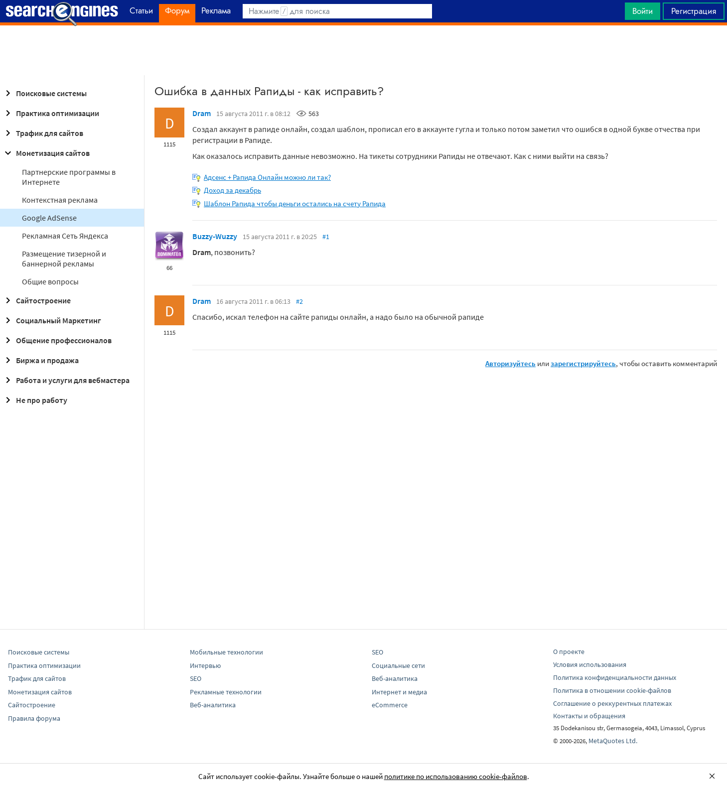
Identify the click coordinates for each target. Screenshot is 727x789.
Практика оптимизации (50, 113)
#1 (325, 236)
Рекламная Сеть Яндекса (65, 236)
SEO (195, 678)
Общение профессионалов (57, 340)
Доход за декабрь (232, 190)
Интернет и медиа (399, 691)
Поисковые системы (44, 93)
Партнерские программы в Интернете (69, 177)
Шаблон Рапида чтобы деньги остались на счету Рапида (295, 203)
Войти (642, 11)
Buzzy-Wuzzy (214, 236)
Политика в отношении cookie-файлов (612, 690)
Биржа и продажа (40, 360)
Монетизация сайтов (46, 153)
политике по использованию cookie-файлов (455, 776)
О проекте (568, 651)
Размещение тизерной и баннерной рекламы (64, 258)
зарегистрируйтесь (583, 363)
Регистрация (693, 11)
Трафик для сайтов (42, 133)
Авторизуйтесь (510, 363)
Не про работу (34, 400)
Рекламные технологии (226, 691)
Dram (201, 113)
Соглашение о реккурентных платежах (612, 703)
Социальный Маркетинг (51, 320)
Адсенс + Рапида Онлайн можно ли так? (267, 177)
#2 (299, 301)
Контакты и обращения (589, 715)
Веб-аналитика (213, 704)
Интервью (205, 665)
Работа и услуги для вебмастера (66, 380)
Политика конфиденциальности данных (614, 677)
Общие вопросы (50, 281)
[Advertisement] (364, 50)
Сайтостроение (36, 300)
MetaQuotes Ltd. (612, 740)
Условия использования (589, 664)
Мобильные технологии (226, 652)
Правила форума (34, 718)
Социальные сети (398, 665)
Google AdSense (49, 218)
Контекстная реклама (60, 200)
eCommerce (390, 704)
